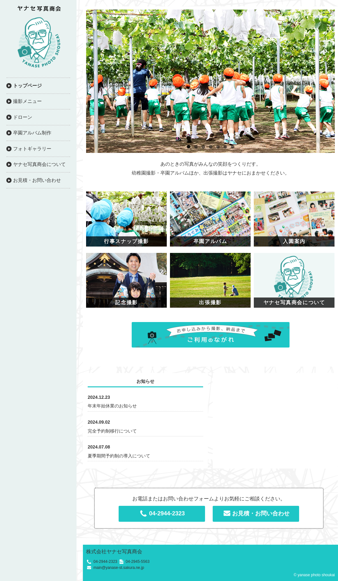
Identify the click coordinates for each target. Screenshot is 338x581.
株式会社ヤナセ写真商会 (114, 551)
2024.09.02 (99, 422)
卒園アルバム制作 (32, 132)
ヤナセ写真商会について (39, 164)
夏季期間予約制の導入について (119, 455)
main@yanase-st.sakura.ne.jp (118, 567)
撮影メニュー (27, 101)
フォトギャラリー (32, 148)
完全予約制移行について (112, 431)
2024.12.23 (99, 397)
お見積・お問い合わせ (37, 180)
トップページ (27, 85)
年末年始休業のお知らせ (112, 405)
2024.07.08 (99, 446)
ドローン (22, 117)
